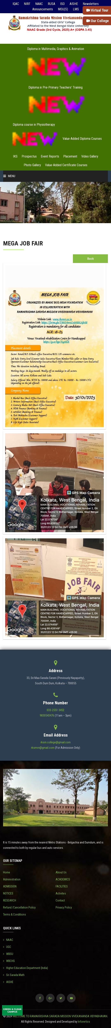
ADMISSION (9, 886)
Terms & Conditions (14, 914)
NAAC (39, 4)
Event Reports (50, 156)
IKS (15, 156)
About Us (61, 872)
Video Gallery (89, 156)
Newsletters (91, 4)
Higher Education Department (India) (25, 968)
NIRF (27, 4)
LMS (76, 9)
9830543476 (47, 715)
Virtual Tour (97, 10)
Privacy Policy (64, 907)
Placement (70, 156)
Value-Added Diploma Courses (82, 139)
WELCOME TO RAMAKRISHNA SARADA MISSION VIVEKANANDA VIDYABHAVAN (60, 1016)
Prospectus (29, 156)
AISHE (74, 4)
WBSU (8, 954)
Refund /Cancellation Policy (19, 907)
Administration (11, 879)
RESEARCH (9, 900)
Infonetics (84, 1021)
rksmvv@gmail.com (42, 748)
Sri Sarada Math (14, 975)
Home (6, 872)
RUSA (51, 4)
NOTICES (8, 893)
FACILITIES (62, 886)
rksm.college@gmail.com (56, 742)
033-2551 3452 (55, 710)
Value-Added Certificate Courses (66, 165)
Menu (9, 176)
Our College (97, 21)
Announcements (42, 9)
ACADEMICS (63, 879)
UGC (7, 947)
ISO (62, 4)
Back (90, 259)
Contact (60, 900)
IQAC (16, 4)
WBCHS (9, 961)
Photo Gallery (32, 165)
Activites (61, 893)
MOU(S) (63, 9)
